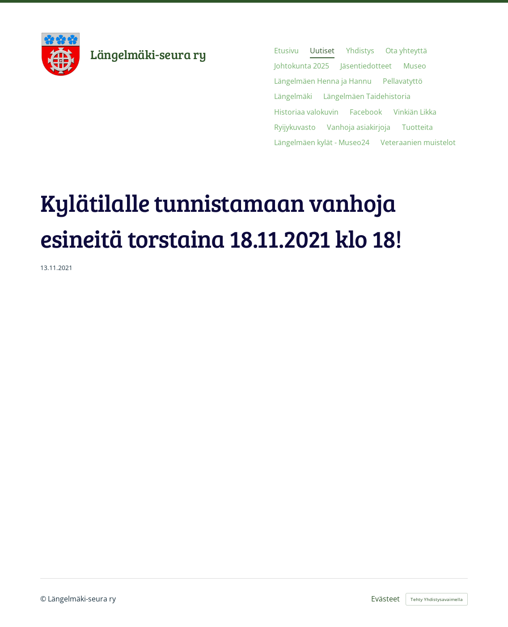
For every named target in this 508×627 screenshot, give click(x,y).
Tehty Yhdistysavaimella (437, 599)
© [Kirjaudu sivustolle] (44, 599)
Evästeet (385, 599)
